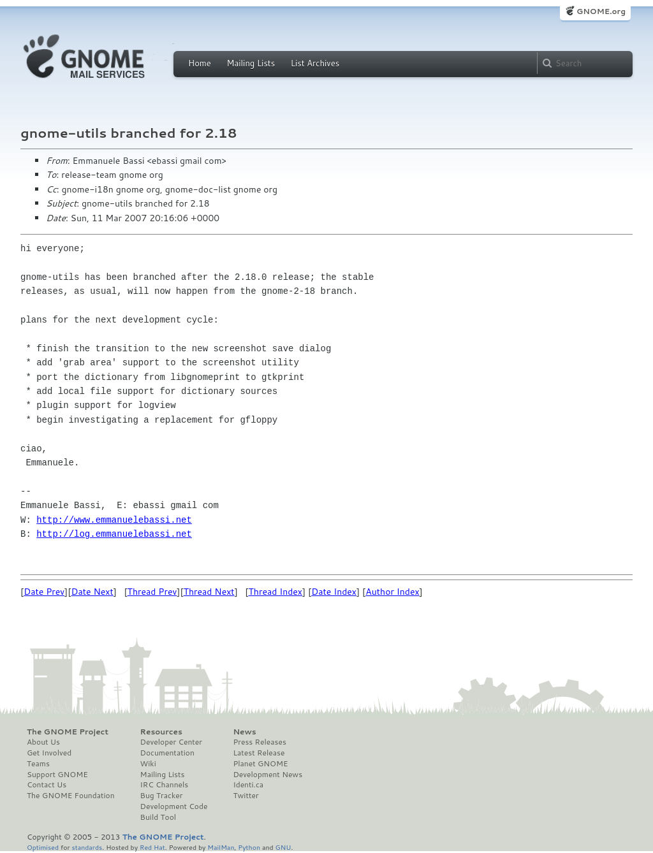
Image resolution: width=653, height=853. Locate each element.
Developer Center (171, 742)
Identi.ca (248, 785)
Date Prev (44, 591)
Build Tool (158, 817)
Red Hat (152, 847)
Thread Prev (152, 591)
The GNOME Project (67, 732)
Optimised (43, 847)
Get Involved (49, 753)
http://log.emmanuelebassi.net (114, 534)
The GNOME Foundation (71, 796)
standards (86, 847)
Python (249, 847)
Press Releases (259, 742)
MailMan (220, 847)
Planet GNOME (260, 764)
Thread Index (276, 591)
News (244, 732)
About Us (43, 742)
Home (199, 63)
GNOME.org (601, 11)
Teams (38, 764)
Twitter (245, 796)
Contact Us (46, 785)
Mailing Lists (250, 63)
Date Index (333, 591)
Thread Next (209, 591)
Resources (161, 732)
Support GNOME (57, 774)
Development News (267, 774)
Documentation (167, 753)
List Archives (315, 63)
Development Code (174, 806)
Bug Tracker (161, 796)
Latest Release (258, 753)
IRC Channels (164, 785)
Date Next (92, 591)
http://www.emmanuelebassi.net (114, 520)
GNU (283, 847)
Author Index (392, 591)
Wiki (148, 764)
